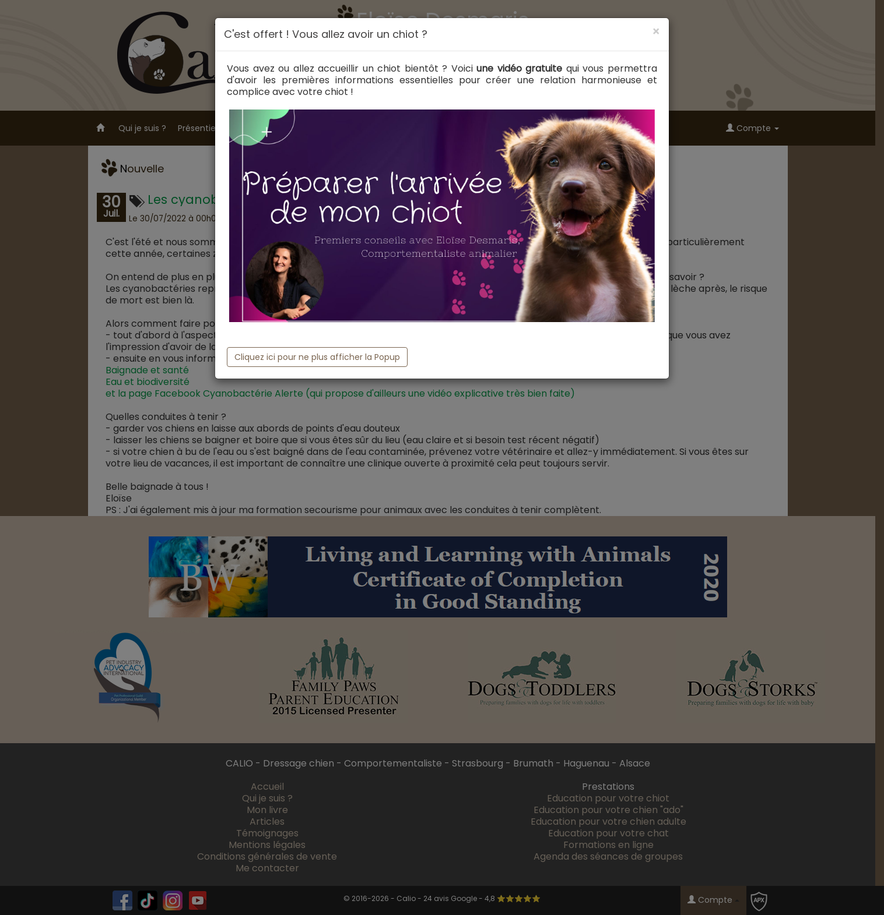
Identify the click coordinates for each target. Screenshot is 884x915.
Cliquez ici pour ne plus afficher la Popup (317, 357)
